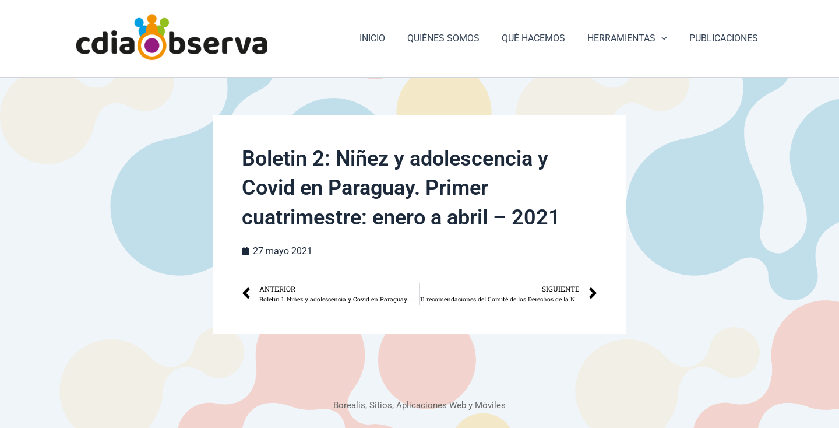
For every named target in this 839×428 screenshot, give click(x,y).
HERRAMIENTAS (632, 38)
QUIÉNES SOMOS (456, 38)
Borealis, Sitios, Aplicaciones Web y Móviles (419, 405)
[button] (666, 38)
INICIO (388, 38)
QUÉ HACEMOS (542, 38)
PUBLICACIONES (725, 38)
